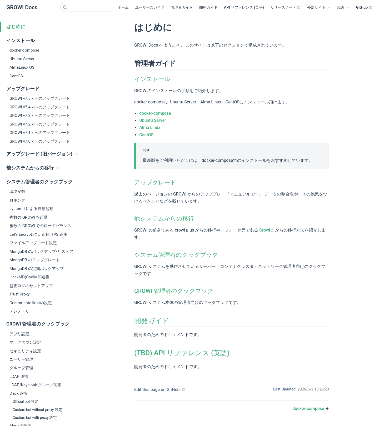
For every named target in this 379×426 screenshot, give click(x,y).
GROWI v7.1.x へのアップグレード (39, 132)
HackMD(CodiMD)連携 (29, 277)
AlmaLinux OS (21, 67)
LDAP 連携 (18, 376)
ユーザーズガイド (149, 7)
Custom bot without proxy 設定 (37, 410)
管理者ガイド (182, 7)
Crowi (267, 230)
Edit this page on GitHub (157, 389)
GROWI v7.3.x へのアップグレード (39, 115)
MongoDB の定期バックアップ (36, 268)
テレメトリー (21, 311)
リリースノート (285, 8)
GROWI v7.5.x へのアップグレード (39, 98)
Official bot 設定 (25, 401)
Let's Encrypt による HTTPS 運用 (38, 234)
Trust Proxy (19, 294)
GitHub (364, 8)
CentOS (16, 76)
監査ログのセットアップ (31, 285)
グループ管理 (21, 367)
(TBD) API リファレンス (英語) (182, 353)
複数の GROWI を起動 (28, 217)
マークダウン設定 (25, 342)
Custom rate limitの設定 (30, 302)
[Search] (86, 7)
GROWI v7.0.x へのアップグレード (39, 141)
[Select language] (343, 8)
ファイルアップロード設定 (33, 242)
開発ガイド (208, 7)
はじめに (15, 26)
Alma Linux (149, 127)
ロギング (17, 200)
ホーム (123, 7)
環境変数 (17, 191)
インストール (152, 79)
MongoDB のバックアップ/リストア (41, 251)
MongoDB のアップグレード (34, 260)
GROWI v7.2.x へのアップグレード (39, 124)
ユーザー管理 (21, 359)
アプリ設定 (19, 334)
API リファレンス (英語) (244, 7)
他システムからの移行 (164, 218)
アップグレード (155, 182)
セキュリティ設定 (25, 351)
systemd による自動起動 (31, 208)
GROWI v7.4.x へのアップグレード (39, 107)
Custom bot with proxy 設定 (35, 417)
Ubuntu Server (21, 59)
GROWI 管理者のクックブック (173, 291)
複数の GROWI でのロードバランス (40, 225)
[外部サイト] (318, 8)
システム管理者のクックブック (176, 255)
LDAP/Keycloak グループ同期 (35, 385)
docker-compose (24, 50)
